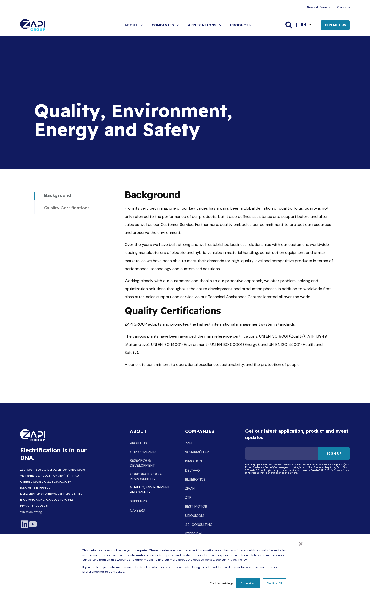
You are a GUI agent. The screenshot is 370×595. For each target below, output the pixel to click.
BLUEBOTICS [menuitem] (195, 479)
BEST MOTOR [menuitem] (196, 506)
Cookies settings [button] (221, 583)
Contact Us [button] (335, 25)
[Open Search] (289, 24)
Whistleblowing (31, 512)
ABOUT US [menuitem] (138, 443)
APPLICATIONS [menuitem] (202, 25)
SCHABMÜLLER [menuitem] (197, 452)
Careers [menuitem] (343, 7)
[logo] (32, 435)
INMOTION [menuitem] (193, 461)
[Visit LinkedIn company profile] (24, 524)
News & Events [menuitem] (318, 7)
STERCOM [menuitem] (193, 533)
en (303, 24)
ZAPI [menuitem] (188, 443)
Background (57, 195)
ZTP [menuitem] (188, 497)
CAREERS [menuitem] (137, 510)
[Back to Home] (32, 25)
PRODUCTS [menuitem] (240, 25)
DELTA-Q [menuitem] (192, 470)
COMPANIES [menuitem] (163, 25)
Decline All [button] (274, 583)
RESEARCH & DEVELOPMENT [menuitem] (142, 463)
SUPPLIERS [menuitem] (138, 501)
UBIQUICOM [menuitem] (194, 515)
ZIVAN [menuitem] (190, 488)
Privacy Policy (341, 470)
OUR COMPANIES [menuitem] (143, 452)
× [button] (300, 543)
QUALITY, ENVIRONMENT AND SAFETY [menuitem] (150, 489)
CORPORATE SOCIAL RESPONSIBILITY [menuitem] (146, 476)
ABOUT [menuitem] (131, 25)
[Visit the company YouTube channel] (33, 524)
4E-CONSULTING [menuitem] (199, 524)
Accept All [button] (248, 583)
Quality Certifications (67, 208)
